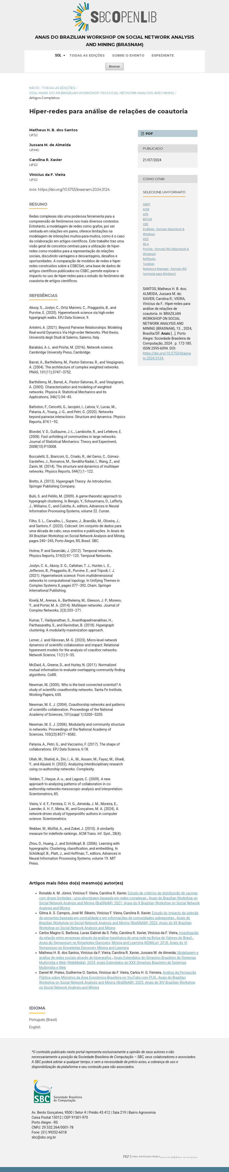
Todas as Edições (87, 55)
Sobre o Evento (128, 55)
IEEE (146, 239)
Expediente (163, 55)
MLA (146, 244)
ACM (146, 209)
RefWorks (149, 259)
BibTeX (147, 219)
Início (34, 88)
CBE (145, 224)
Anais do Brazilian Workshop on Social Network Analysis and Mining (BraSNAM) (114, 40)
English (34, 1027)
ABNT (147, 204)
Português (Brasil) (43, 1020)
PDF (149, 133)
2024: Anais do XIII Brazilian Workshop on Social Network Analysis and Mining (101, 93)
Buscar (114, 66)
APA (145, 214)
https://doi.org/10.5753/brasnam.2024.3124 (74, 189)
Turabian (148, 264)
